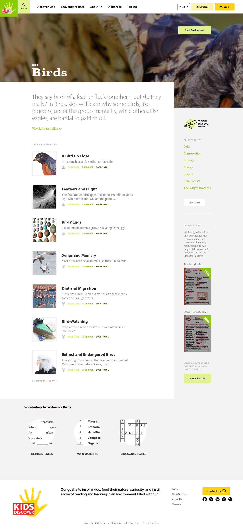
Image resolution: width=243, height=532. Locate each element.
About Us (177, 499)
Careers (176, 504)
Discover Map (46, 7)
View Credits (194, 202)
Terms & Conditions (151, 523)
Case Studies (179, 494)
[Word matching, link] (87, 452)
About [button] (96, 7)
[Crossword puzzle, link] (133, 452)
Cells (187, 146)
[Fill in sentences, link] (41, 452)
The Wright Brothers (197, 188)
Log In (225, 6)
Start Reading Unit (194, 30)
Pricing (132, 7)
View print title (197, 378)
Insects (188, 174)
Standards (114, 7)
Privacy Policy (134, 523)
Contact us (216, 491)
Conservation (192, 153)
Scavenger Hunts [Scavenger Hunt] (72, 7)
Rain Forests (192, 181)
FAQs (175, 489)
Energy (188, 167)
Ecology (189, 160)
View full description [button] (47, 129)
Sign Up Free (202, 6)
